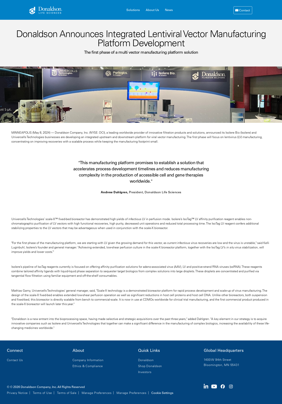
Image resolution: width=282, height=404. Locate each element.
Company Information (88, 360)
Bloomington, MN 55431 (222, 365)
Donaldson (146, 360)
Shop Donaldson (150, 365)
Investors (145, 371)
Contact (244, 10)
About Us (152, 10)
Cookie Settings (162, 392)
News (169, 10)
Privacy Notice (17, 392)
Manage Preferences (97, 392)
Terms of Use (42, 392)
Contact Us (15, 360)
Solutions (133, 10)
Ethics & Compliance (88, 365)
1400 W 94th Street (217, 360)
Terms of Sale (67, 392)
